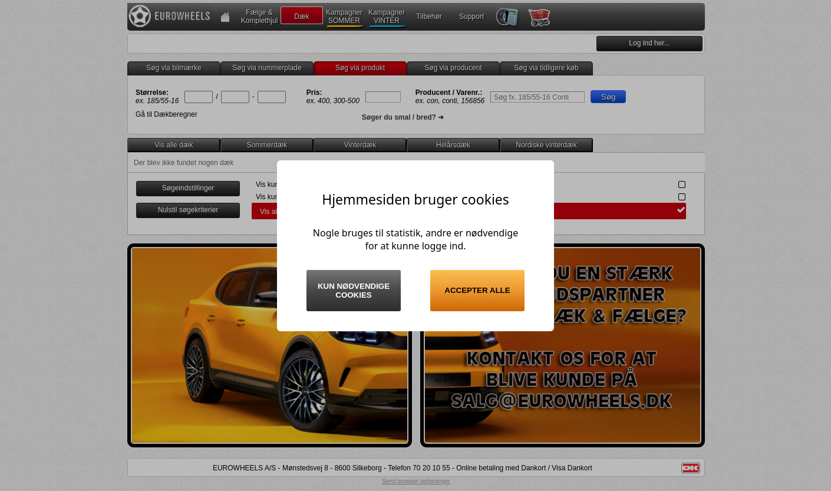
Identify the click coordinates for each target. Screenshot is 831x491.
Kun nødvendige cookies (354, 290)
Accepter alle (477, 290)
